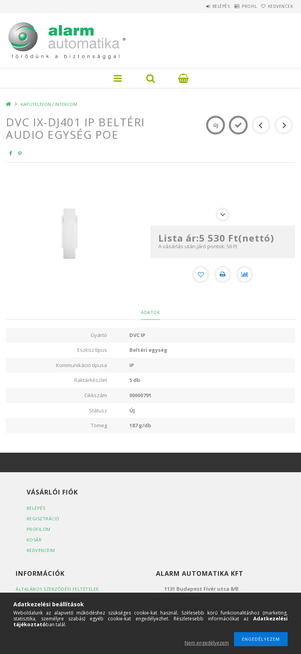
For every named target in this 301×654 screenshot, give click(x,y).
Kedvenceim (41, 550)
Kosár (34, 540)
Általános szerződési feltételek (57, 589)
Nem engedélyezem (207, 643)
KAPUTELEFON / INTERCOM (49, 104)
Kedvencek (277, 6)
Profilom (39, 529)
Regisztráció (43, 518)
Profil (238, 6)
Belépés (203, 6)
